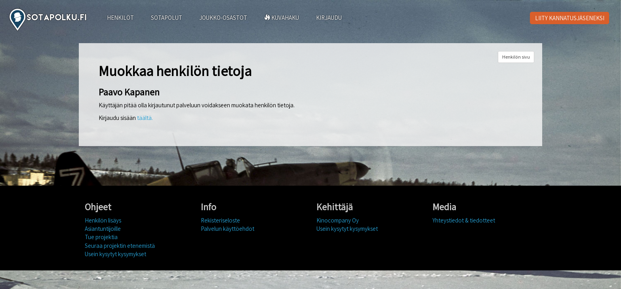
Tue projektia (101, 237)
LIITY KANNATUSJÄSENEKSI (569, 18)
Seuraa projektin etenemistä (120, 245)
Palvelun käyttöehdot (227, 228)
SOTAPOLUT (166, 17)
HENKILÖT (120, 17)
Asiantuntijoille (103, 228)
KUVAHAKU (281, 17)
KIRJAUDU (329, 17)
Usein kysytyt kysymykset (115, 254)
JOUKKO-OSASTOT (223, 17)
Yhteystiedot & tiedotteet (463, 220)
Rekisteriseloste (220, 220)
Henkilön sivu (516, 57)
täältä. (145, 118)
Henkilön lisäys (103, 220)
